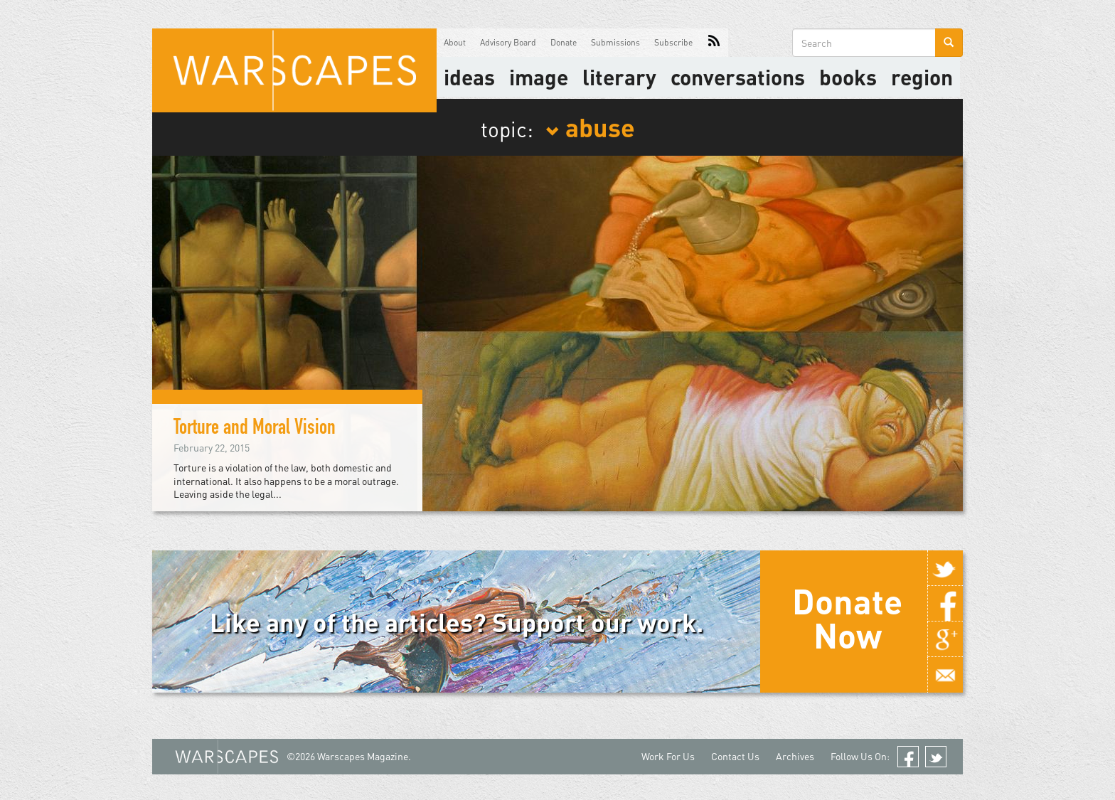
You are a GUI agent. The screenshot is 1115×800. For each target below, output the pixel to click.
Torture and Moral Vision (255, 429)
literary (619, 77)
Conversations (738, 77)
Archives (795, 756)
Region (922, 77)
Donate (563, 42)
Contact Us (735, 756)
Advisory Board (508, 42)
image (538, 77)
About (455, 42)
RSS (714, 42)
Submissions (615, 42)
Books (848, 77)
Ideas (469, 77)
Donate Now (847, 618)
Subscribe (673, 42)
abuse (590, 126)
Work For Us (668, 756)
